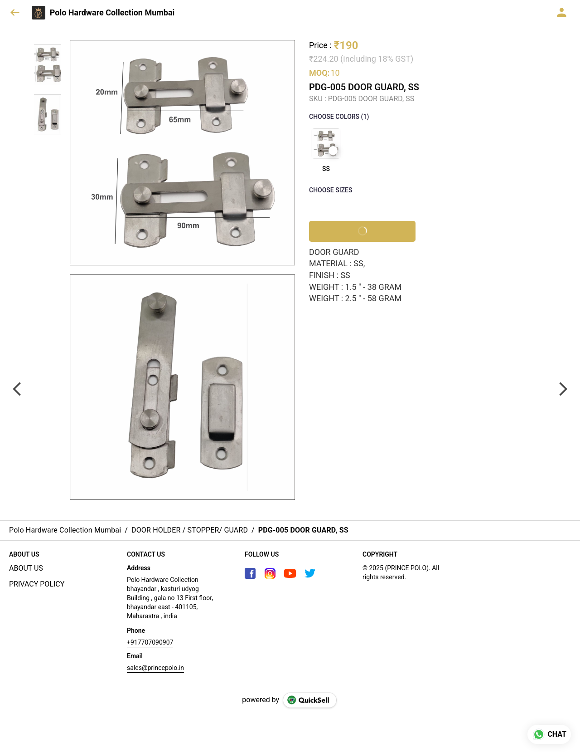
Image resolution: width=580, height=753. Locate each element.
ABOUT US (26, 568)
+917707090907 (150, 642)
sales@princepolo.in (155, 667)
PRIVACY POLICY (36, 584)
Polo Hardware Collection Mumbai (112, 12)
